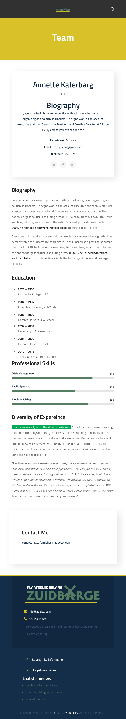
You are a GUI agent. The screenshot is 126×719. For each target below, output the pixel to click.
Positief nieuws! (36, 699)
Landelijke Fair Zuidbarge (41, 685)
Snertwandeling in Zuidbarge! (44, 692)
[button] (112, 9)
